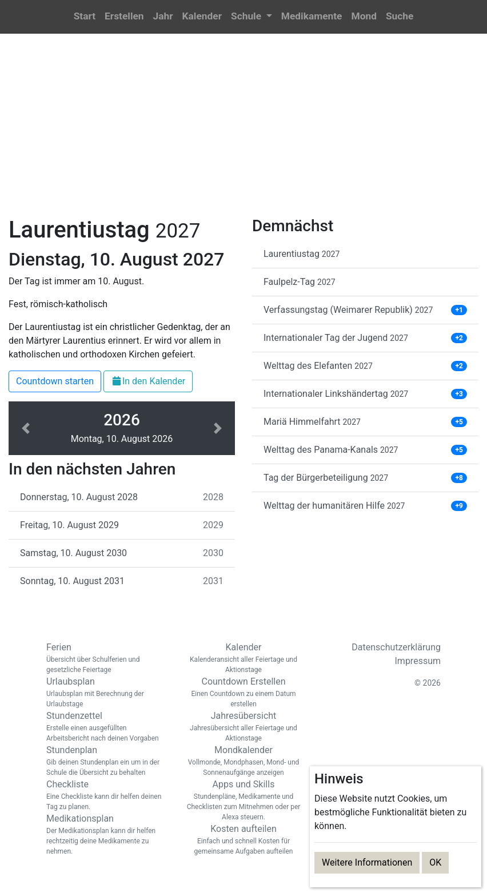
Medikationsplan (106, 834)
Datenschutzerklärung (396, 647)
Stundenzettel (106, 726)
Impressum (418, 660)
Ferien (106, 658)
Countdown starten (55, 381)
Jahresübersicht (243, 726)
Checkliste (106, 795)
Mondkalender (243, 761)
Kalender (243, 658)
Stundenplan (106, 761)
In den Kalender (148, 381)
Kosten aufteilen (243, 839)
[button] (251, 17)
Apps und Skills (243, 800)
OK (435, 862)
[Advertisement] (243, 132)
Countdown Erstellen (243, 692)
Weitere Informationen (367, 862)
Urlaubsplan (106, 692)
